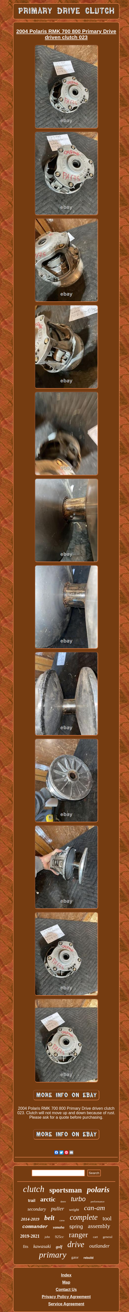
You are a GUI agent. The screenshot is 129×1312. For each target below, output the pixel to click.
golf (59, 1247)
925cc (59, 1237)
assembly (99, 1226)
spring (76, 1226)
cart (95, 1237)
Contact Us (66, 1289)
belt (49, 1218)
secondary (36, 1209)
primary (52, 1254)
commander (35, 1227)
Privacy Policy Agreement (66, 1297)
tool (107, 1218)
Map (66, 1282)
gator (75, 1257)
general (107, 1237)
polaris (98, 1189)
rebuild (89, 1258)
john (47, 1237)
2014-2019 (30, 1219)
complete (84, 1217)
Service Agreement (66, 1304)
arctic (48, 1199)
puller (57, 1208)
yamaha (58, 1227)
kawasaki (42, 1246)
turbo (78, 1199)
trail (31, 1200)
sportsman (65, 1190)
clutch (33, 1189)
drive (75, 1244)
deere (63, 1201)
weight (74, 1210)
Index (66, 1275)
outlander (99, 1246)
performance (98, 1201)
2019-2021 (30, 1236)
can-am (94, 1208)
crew (62, 1220)
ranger (78, 1234)
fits (25, 1246)
